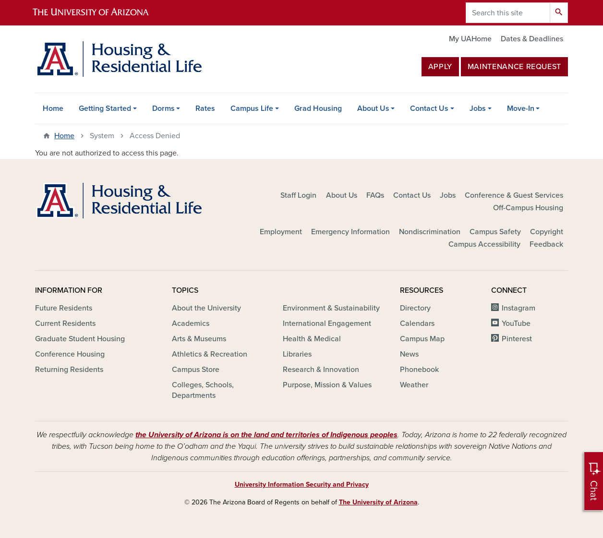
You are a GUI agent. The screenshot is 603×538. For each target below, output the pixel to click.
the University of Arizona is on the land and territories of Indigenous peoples (266, 435)
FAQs (375, 195)
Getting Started (105, 108)
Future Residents (63, 308)
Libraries (297, 354)
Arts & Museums (199, 339)
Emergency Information (350, 232)
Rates (205, 108)
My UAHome (470, 39)
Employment (281, 232)
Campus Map (422, 339)
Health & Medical (312, 339)
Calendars (417, 323)
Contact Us (429, 108)
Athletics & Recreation (209, 354)
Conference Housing (70, 354)
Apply (440, 67)
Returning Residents (69, 369)
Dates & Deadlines (532, 39)
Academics (190, 323)
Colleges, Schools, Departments (203, 390)
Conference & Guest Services (514, 195)
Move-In (520, 108)
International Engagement (327, 323)
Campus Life (251, 108)
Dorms (163, 108)
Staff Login (298, 195)
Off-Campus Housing (528, 208)
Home (53, 108)
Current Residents (65, 323)
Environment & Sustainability (331, 308)
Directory (415, 308)
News (409, 354)
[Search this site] (508, 12)
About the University (206, 308)
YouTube (516, 323)
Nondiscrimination (429, 232)
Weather (414, 385)
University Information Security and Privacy (302, 484)
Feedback (546, 244)
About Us (373, 108)
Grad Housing (318, 108)
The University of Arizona (378, 502)
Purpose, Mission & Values (327, 385)
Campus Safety (495, 232)
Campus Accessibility (484, 244)
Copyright (546, 232)
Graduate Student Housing (80, 339)
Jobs (478, 108)
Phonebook (419, 369)
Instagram (518, 308)
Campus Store (195, 369)
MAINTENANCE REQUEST (514, 67)
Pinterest (517, 339)
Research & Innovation (321, 369)
